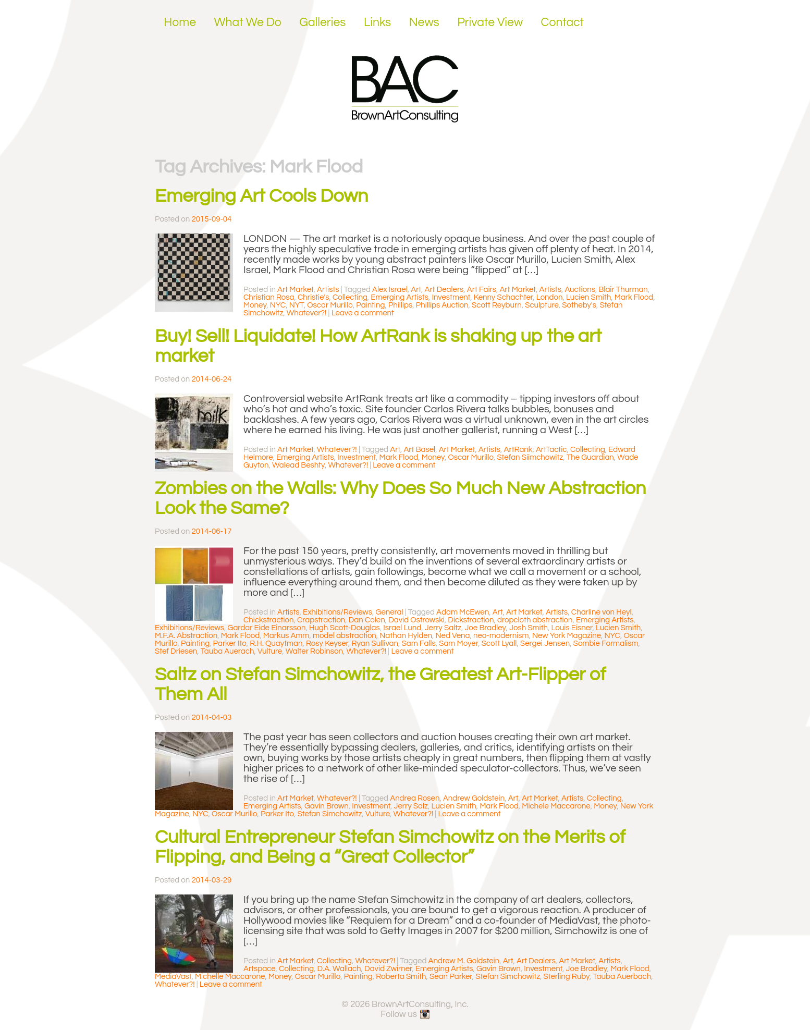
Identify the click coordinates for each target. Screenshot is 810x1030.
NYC (278, 305)
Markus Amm (286, 636)
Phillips (400, 305)
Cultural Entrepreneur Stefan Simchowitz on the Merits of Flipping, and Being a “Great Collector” (390, 847)
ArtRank (518, 449)
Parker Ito (230, 643)
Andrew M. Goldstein (464, 961)
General (389, 612)
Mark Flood (634, 297)
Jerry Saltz (443, 628)
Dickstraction (471, 620)
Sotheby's (579, 305)
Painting (370, 305)
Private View (490, 22)
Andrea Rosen (414, 798)
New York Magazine (566, 636)
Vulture (269, 651)
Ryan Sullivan (375, 643)
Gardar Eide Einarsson (267, 628)
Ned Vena (453, 636)
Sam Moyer (458, 643)
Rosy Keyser (327, 643)
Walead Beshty (298, 465)
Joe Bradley (485, 628)
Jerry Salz (411, 806)
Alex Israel (390, 289)
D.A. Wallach (339, 969)
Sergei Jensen (545, 643)
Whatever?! (307, 313)
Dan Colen (367, 620)
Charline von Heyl (601, 612)
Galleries (322, 22)
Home (180, 22)
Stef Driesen (176, 651)
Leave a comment (363, 313)
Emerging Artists (399, 297)
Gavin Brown (326, 806)
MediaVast (173, 976)
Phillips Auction (442, 305)
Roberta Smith (401, 976)
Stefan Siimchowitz (530, 457)
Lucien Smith (588, 297)
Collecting (350, 297)
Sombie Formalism (606, 643)
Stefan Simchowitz (330, 814)
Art (416, 289)
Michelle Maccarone (230, 976)
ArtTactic (551, 449)
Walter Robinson (314, 651)
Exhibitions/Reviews (337, 612)
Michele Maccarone (556, 806)
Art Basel (419, 449)
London (549, 297)
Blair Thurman (622, 289)
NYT (296, 305)
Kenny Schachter (503, 297)
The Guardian (590, 457)
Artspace (259, 969)
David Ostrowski (416, 620)
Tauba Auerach (227, 651)
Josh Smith (528, 628)
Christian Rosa (268, 297)
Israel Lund (402, 628)
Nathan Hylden (405, 636)
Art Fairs (481, 289)
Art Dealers (443, 289)
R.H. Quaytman (276, 643)
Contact (562, 22)
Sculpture (542, 305)
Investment (451, 297)
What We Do (247, 22)
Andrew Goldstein (474, 798)
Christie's (313, 297)
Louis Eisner (572, 628)
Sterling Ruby (567, 976)
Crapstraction (321, 620)
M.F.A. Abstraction (186, 636)
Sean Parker (450, 976)
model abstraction (344, 636)
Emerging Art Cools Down (261, 196)
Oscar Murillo (329, 305)
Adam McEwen (462, 612)
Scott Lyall (499, 643)
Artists (328, 289)
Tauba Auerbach (622, 976)
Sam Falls (419, 643)
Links (377, 22)
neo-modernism (501, 636)
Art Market (295, 289)
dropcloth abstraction (535, 620)
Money (254, 305)
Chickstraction (268, 620)
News (424, 22)
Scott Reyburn (497, 305)
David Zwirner (388, 969)
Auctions (579, 289)
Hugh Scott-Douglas (344, 628)
